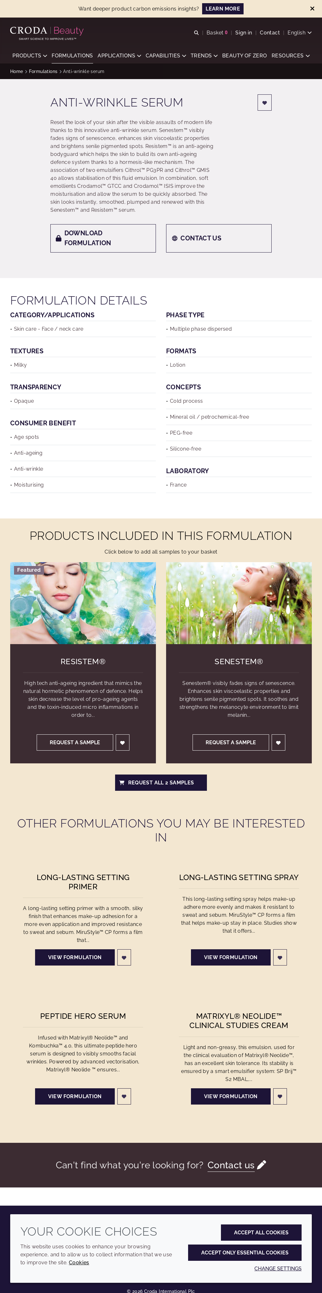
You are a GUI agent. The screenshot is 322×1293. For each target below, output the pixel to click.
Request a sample (75, 743)
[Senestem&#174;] (239, 604)
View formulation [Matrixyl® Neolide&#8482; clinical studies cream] (231, 1097)
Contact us (196, 239)
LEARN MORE (223, 9)
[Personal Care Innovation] (47, 31)
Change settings (278, 1269)
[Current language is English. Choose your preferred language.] (300, 33)
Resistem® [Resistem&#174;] (83, 662)
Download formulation (83, 238)
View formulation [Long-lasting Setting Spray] (231, 958)
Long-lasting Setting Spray (239, 878)
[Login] (265, 103)
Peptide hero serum (83, 1016)
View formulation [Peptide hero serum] (75, 1097)
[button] (29, 56)
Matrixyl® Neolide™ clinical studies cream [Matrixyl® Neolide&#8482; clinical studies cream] (238, 1021)
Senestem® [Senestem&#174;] (239, 662)
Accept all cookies (261, 1233)
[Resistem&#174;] (83, 604)
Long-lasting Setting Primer (83, 882)
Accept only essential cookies (245, 1253)
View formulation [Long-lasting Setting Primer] (75, 958)
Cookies (79, 1263)
